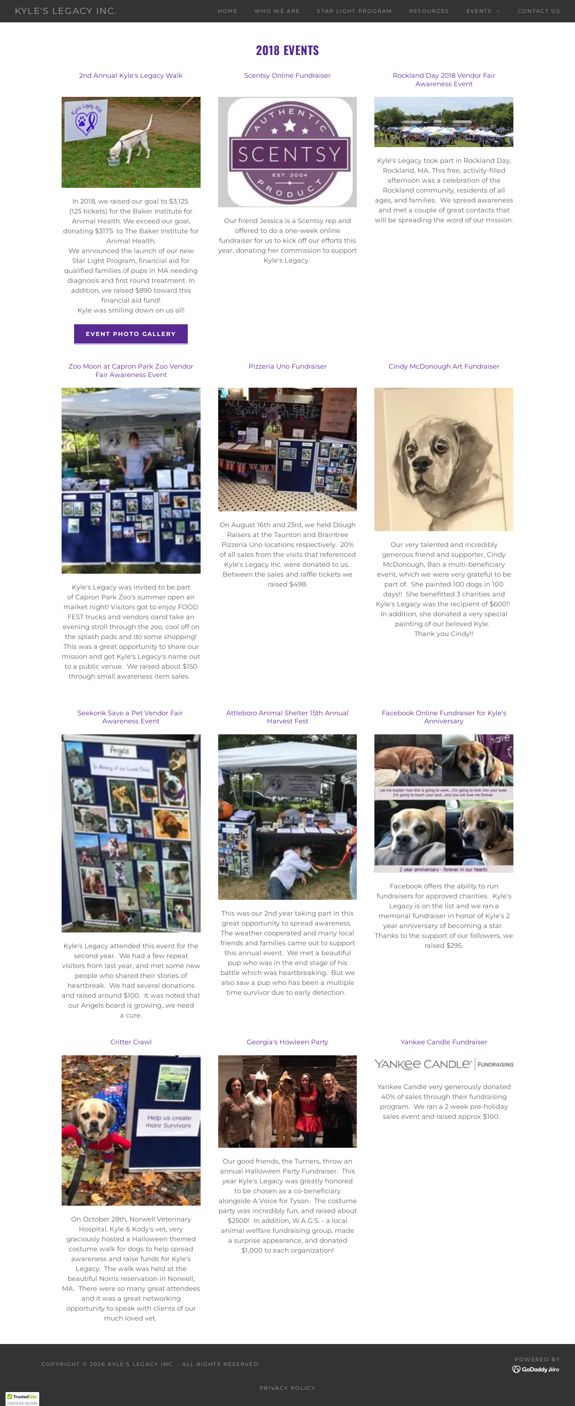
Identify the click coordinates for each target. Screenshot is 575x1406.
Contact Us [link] (539, 11)
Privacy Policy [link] (287, 1388)
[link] (66, 12)
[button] (481, 11)
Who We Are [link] (277, 11)
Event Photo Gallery (131, 333)
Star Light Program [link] (354, 11)
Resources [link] (429, 11)
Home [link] (228, 11)
